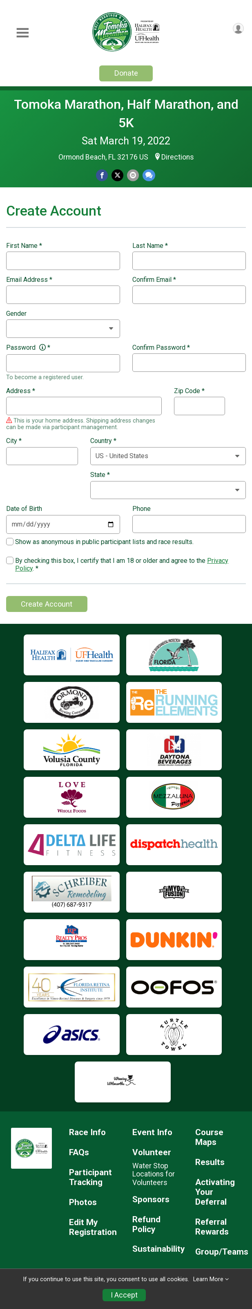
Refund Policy (146, 1224)
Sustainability (157, 1249)
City (14, 441)
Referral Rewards (212, 1227)
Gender (16, 313)
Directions (177, 157)
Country (103, 441)
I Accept (124, 1295)
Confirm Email (154, 279)
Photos (83, 1202)
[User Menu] (238, 28)
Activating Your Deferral (215, 1192)
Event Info (152, 1132)
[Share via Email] (133, 175)
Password (28, 347)
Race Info (87, 1132)
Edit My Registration (93, 1227)
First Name (24, 246)
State (100, 475)
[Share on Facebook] (102, 175)
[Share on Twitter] (117, 175)
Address (20, 391)
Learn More (208, 1279)
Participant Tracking (90, 1177)
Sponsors (150, 1199)
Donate (126, 73)
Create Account (46, 604)
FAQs (79, 1152)
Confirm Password (161, 347)
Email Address (29, 279)
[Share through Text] (149, 175)
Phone (141, 509)
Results (210, 1162)
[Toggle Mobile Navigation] (22, 33)
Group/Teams (220, 1252)
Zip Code (189, 391)
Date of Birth (24, 509)
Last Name (150, 246)
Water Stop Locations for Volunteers (153, 1174)
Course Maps (209, 1137)
